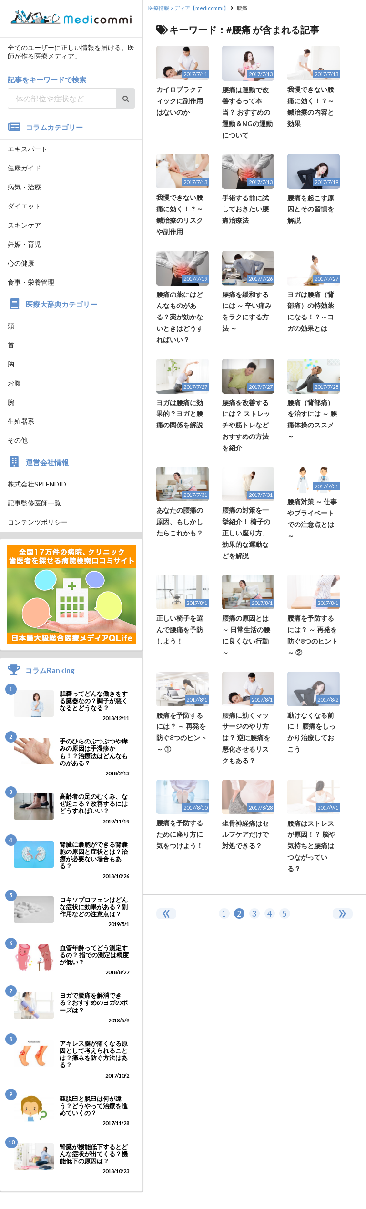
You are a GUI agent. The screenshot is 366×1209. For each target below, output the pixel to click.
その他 (18, 440)
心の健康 (21, 263)
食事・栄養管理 (31, 282)
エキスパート (28, 149)
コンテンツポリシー (38, 522)
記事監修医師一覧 (34, 503)
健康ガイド (24, 168)
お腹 (14, 383)
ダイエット (24, 206)
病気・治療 (24, 187)
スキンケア (24, 225)
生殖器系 (21, 421)
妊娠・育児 (24, 244)
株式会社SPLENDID (37, 484)
